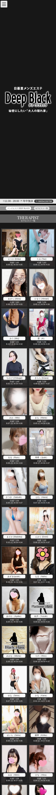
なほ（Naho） (41, 577)
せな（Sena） (14, 696)
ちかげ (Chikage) (14, 378)
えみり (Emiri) (41, 537)
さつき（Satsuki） (14, 497)
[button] (4, 4)
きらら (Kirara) (42, 378)
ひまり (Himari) (41, 299)
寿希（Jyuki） (41, 457)
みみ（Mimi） (14, 775)
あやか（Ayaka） (14, 616)
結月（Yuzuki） (41, 616)
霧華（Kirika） (41, 735)
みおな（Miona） (14, 656)
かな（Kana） (41, 696)
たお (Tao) (41, 259)
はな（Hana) (42, 497)
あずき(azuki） (14, 577)
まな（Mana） (41, 418)
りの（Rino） (41, 656)
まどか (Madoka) (14, 537)
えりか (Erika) (14, 259)
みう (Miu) (14, 338)
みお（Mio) (14, 418)
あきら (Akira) (14, 299)
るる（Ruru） (14, 457)
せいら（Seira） (14, 735)
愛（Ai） (42, 338)
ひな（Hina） (41, 775)
